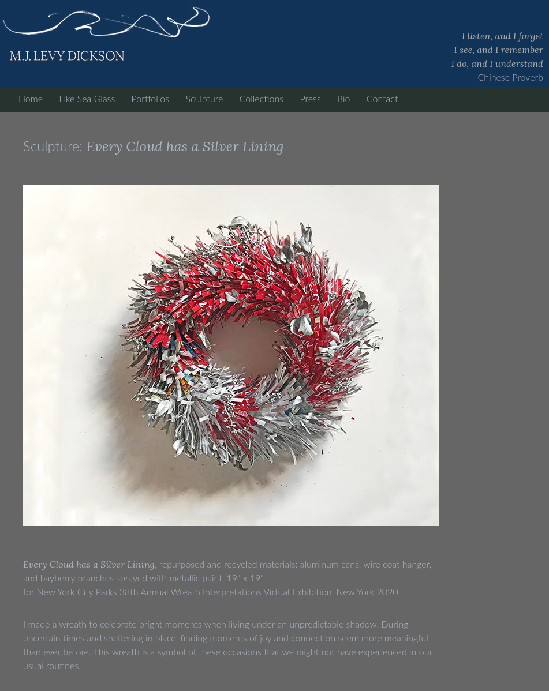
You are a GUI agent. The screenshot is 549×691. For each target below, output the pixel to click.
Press (310, 98)
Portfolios (150, 98)
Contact (382, 98)
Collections (261, 98)
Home (30, 98)
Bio (343, 98)
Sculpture (204, 98)
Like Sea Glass (87, 98)
